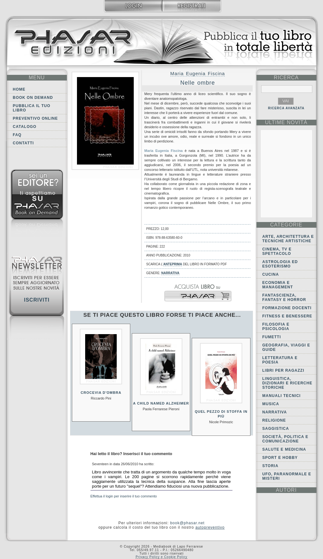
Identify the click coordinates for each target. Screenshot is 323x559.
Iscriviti (37, 300)
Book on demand (33, 97)
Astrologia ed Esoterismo (280, 264)
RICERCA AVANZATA (286, 108)
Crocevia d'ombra (101, 392)
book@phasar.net (187, 523)
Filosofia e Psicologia (276, 326)
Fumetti (271, 337)
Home (19, 89)
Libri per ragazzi (283, 370)
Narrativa (170, 273)
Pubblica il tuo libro (31, 108)
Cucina (270, 274)
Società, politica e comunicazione (285, 439)
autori (286, 490)
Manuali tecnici (281, 396)
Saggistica (275, 428)
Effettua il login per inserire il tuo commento (124, 496)
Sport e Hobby (280, 457)
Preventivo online (35, 118)
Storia (270, 466)
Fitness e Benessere (287, 316)
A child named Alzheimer (161, 403)
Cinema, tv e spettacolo (277, 251)
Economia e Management (277, 284)
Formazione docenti (287, 308)
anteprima (172, 264)
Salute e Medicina (284, 449)
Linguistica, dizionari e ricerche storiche (287, 383)
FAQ (17, 135)
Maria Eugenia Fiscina (197, 73)
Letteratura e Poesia (280, 360)
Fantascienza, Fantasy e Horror (284, 297)
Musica (270, 404)
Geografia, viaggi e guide (286, 347)
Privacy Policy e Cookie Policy (161, 557)
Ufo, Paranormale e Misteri (286, 476)
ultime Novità (286, 122)
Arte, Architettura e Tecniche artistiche (288, 238)
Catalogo (25, 126)
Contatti (23, 143)
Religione (274, 420)
